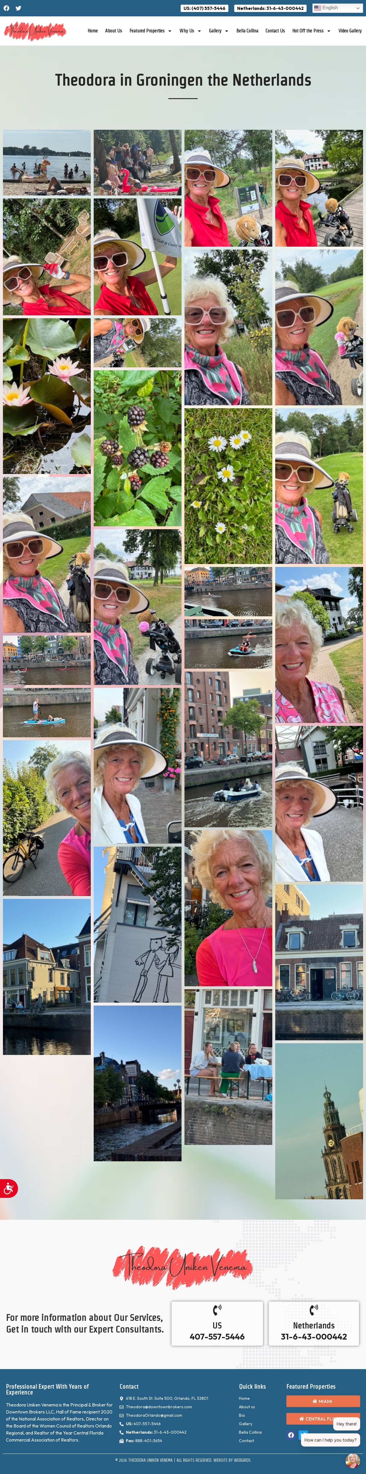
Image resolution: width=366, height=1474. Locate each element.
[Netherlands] (313, 1310)
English (326, 8)
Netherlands (314, 1325)
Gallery (219, 31)
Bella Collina (247, 30)
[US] (217, 1310)
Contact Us (275, 30)
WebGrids (242, 1460)
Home (93, 30)
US (217, 1325)
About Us (113, 30)
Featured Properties (150, 31)
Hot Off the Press (311, 31)
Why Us (190, 31)
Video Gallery (350, 30)
